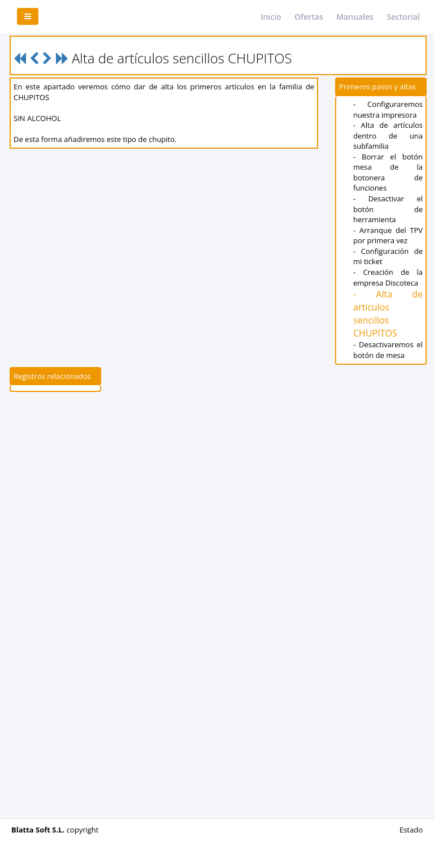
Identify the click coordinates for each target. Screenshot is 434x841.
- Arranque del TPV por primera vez (388, 235)
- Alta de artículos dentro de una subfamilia (388, 135)
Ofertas (308, 16)
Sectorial (403, 16)
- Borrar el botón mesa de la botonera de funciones (388, 172)
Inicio (271, 16)
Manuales (355, 16)
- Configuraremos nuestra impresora (388, 109)
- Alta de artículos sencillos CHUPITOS (388, 313)
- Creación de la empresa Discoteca (388, 277)
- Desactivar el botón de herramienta (388, 209)
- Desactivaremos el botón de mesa (388, 349)
